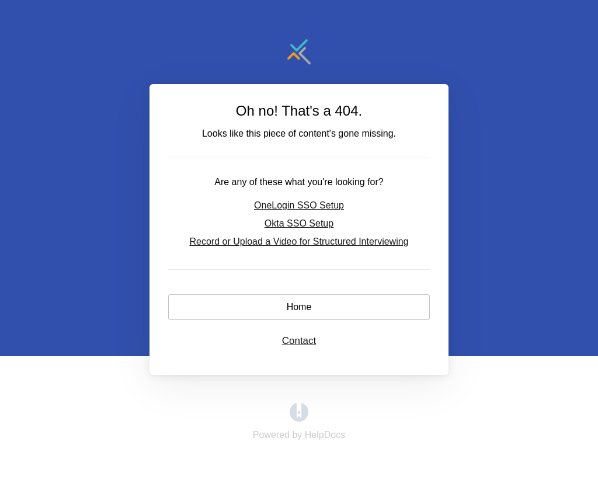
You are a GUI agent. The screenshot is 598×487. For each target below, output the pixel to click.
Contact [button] (299, 340)
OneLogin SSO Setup (299, 205)
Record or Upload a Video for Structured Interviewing (298, 241)
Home (299, 307)
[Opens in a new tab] (299, 418)
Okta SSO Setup (299, 223)
